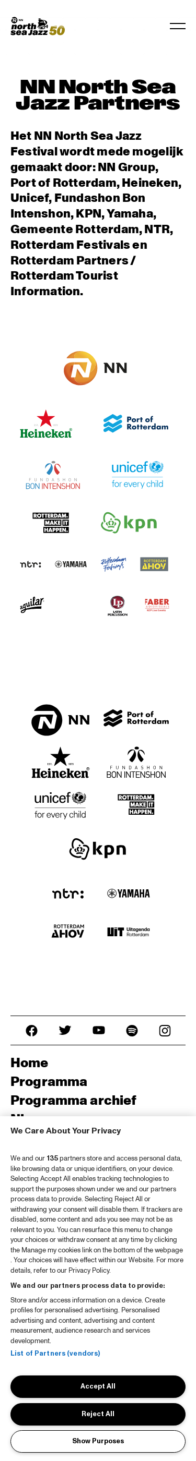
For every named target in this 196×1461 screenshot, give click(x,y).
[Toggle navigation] (178, 26)
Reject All (98, 1414)
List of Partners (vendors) (55, 1353)
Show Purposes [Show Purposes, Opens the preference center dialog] (98, 1441)
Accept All (98, 1386)
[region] (98, 1288)
